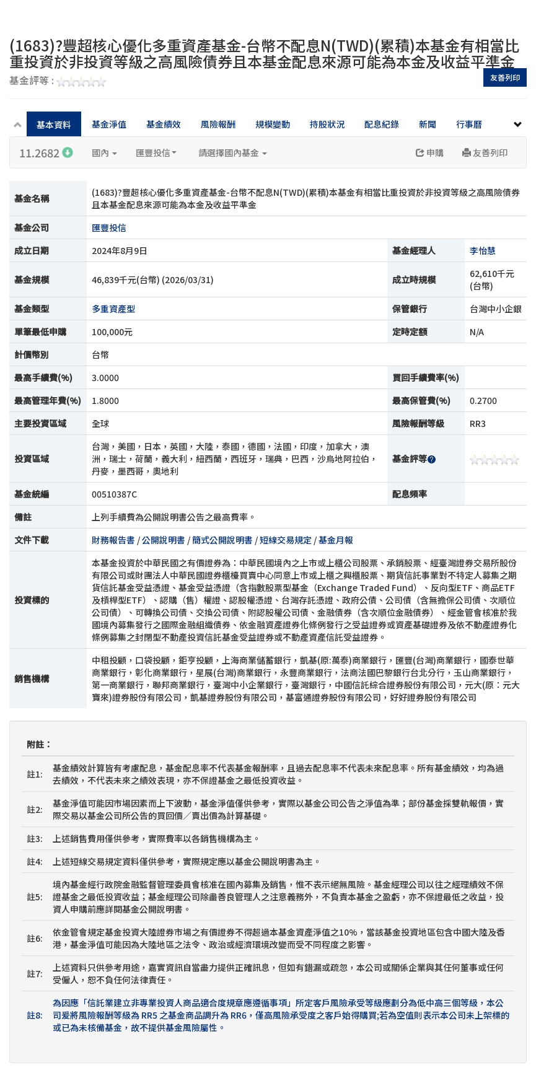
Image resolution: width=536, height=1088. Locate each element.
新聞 (427, 124)
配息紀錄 (381, 124)
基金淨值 (109, 124)
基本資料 (54, 124)
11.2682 (46, 152)
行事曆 (469, 124)
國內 (104, 152)
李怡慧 (483, 250)
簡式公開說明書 (222, 539)
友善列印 (505, 77)
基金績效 (163, 124)
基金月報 (336, 539)
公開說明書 (163, 539)
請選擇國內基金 (232, 152)
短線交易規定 (286, 539)
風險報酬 (218, 124)
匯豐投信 (156, 152)
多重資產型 (113, 308)
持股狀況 (327, 124)
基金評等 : (57, 81)
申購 (430, 152)
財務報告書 (113, 539)
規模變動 (272, 124)
